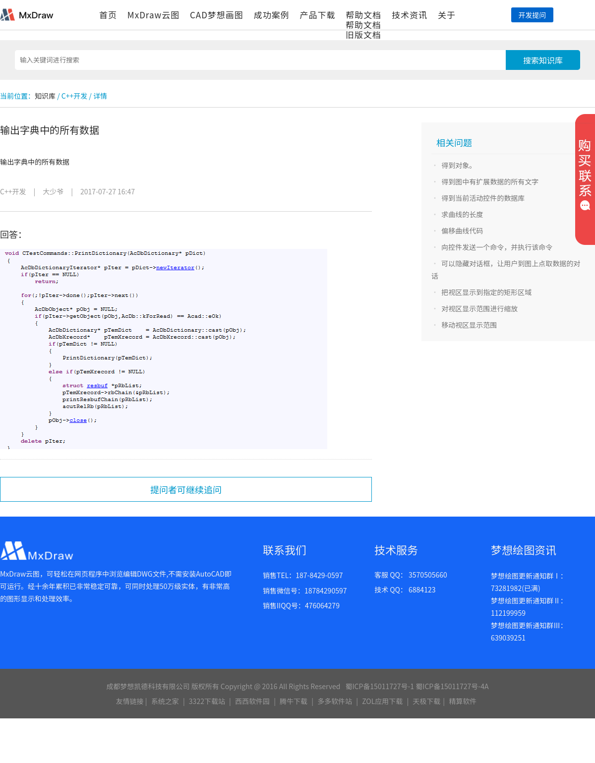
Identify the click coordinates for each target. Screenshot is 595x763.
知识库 (45, 96)
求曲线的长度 (462, 214)
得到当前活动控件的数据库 (483, 198)
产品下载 (317, 14)
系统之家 (165, 701)
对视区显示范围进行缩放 (479, 308)
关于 (447, 14)
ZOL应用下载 (382, 701)
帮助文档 (363, 14)
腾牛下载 (293, 701)
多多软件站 (334, 701)
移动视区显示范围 (469, 325)
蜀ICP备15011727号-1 (379, 686)
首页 (108, 14)
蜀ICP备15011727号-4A (452, 686)
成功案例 (272, 14)
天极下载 (426, 701)
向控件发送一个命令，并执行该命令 (496, 247)
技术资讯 (409, 14)
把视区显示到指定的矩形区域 (486, 292)
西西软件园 (252, 701)
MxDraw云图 (153, 14)
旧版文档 (363, 34)
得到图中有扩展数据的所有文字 (489, 181)
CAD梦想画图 (216, 14)
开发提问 (532, 15)
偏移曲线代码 (462, 230)
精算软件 (462, 701)
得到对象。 (458, 165)
